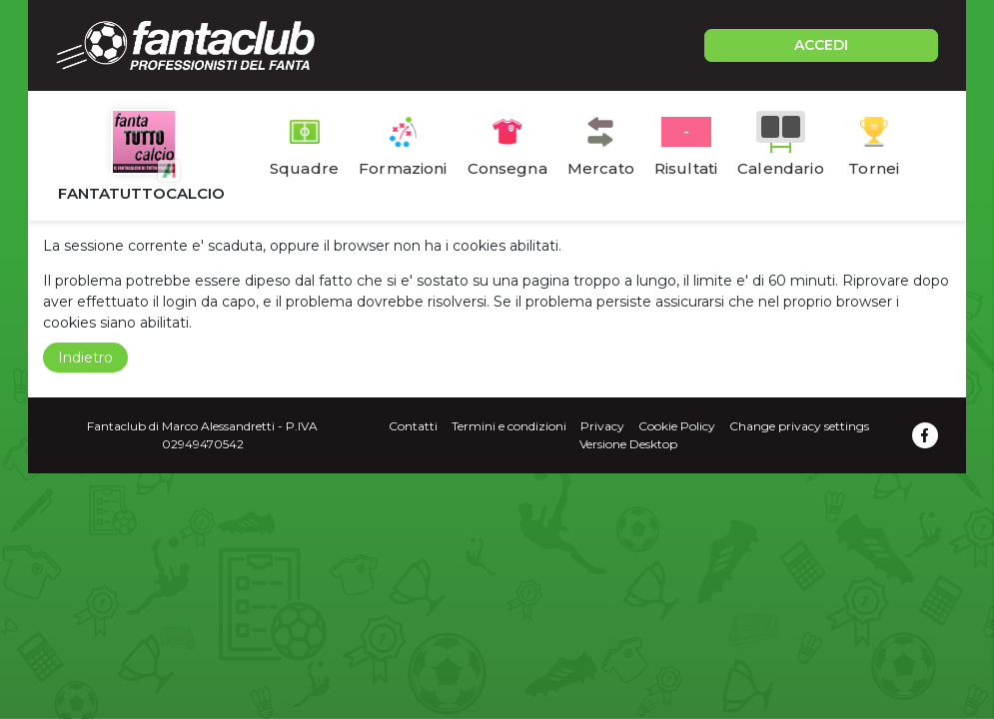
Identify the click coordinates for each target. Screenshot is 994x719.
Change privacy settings (799, 425)
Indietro (85, 357)
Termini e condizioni (509, 425)
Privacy (602, 425)
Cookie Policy (676, 425)
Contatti (413, 425)
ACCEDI (821, 45)
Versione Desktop (628, 443)
